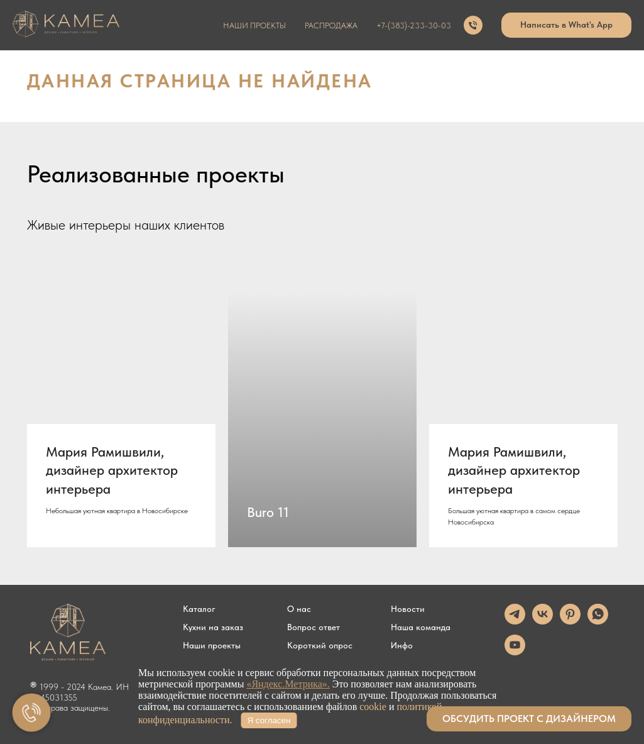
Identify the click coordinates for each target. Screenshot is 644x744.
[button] (529, 718)
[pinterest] (570, 621)
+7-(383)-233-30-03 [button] (413, 25)
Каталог (199, 608)
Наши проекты (212, 645)
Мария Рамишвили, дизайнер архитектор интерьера (112, 470)
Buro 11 (268, 512)
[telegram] (515, 621)
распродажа (331, 25)
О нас (299, 608)
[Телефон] (473, 25)
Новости (408, 608)
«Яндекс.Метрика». (287, 684)
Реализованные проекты (156, 174)
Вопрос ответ (313, 627)
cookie (372, 706)
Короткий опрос (319, 645)
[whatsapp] (597, 621)
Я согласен (269, 720)
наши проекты (254, 25)
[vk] (542, 621)
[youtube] (515, 652)
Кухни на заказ (213, 627)
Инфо (402, 645)
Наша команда (420, 627)
